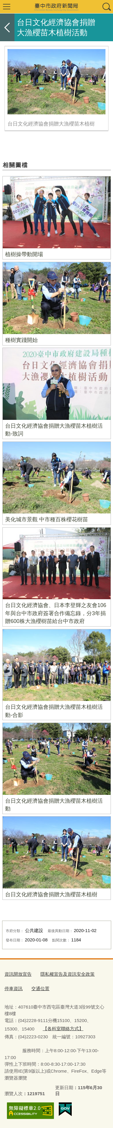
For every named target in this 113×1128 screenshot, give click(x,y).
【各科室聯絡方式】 (63, 1028)
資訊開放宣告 (18, 974)
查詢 (106, 6)
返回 (7, 27)
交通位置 (40, 988)
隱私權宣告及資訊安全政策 (67, 974)
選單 (6, 6)
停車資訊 (14, 988)
